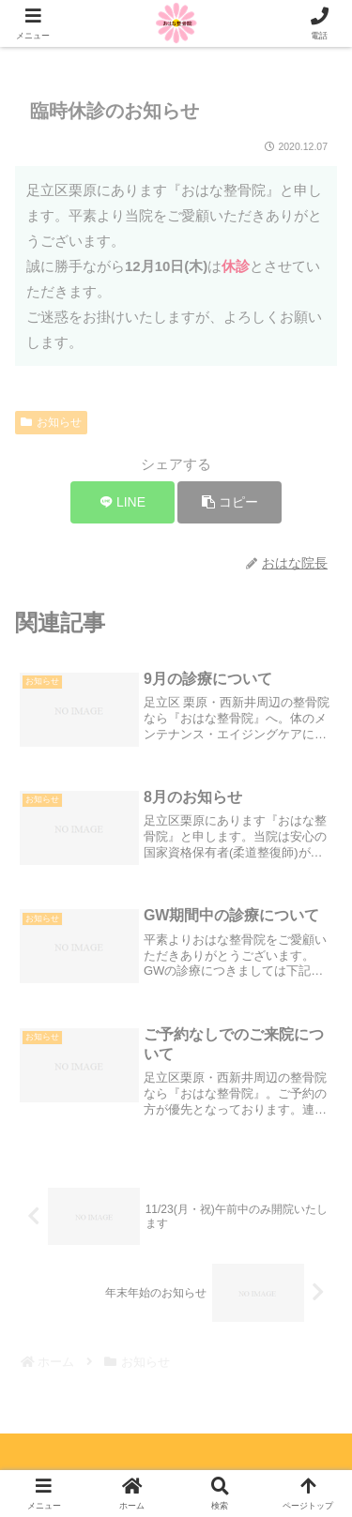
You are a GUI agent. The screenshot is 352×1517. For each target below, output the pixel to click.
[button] (229, 502)
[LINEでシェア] (122, 502)
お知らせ (51, 422)
